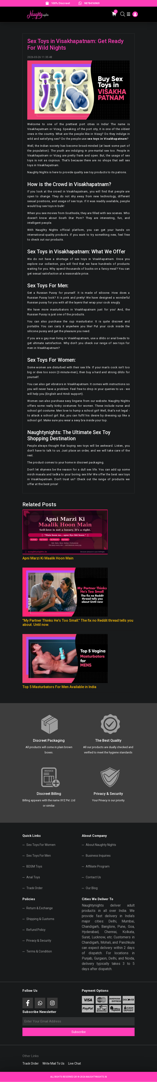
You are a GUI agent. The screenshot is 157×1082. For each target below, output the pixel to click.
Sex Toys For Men (38, 855)
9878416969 (91, 3)
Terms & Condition (39, 951)
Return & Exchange (39, 908)
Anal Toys (33, 877)
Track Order (34, 888)
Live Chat (74, 1063)
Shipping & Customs (40, 919)
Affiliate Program (98, 866)
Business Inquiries (98, 855)
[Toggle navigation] (128, 14)
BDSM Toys (34, 866)
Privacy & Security (38, 940)
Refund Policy (36, 929)
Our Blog (92, 888)
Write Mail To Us (53, 1063)
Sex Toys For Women (40, 845)
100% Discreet (60, 3)
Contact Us (93, 877)
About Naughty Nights (101, 845)
